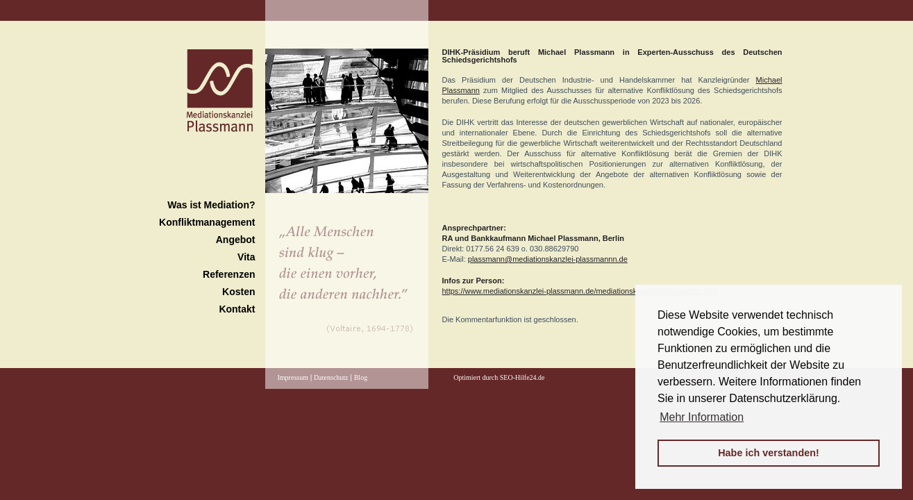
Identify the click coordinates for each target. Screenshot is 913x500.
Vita (246, 256)
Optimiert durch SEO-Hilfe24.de (498, 377)
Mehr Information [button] (702, 417)
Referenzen (229, 274)
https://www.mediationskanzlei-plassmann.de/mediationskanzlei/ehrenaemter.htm (579, 291)
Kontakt (237, 309)
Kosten (238, 291)
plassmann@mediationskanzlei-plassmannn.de (548, 259)
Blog (360, 377)
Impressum (293, 377)
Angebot (236, 239)
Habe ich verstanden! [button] (768, 452)
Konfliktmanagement (207, 222)
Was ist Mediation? (211, 204)
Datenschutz (331, 377)
